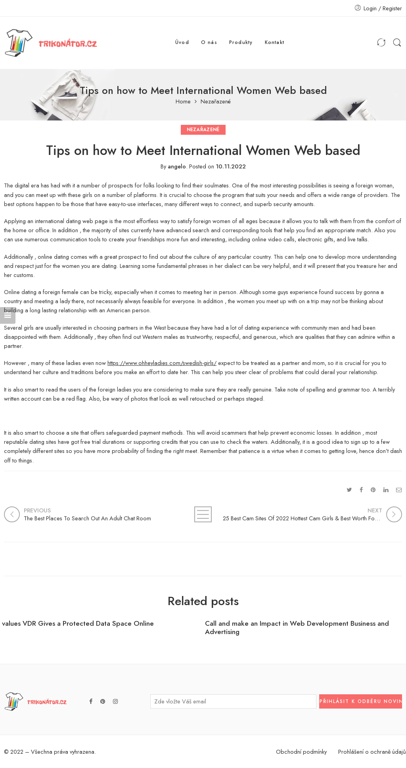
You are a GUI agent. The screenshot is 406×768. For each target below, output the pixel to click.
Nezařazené (216, 102)
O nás (209, 42)
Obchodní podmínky (301, 751)
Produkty (241, 42)
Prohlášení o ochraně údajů (372, 751)
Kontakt (275, 42)
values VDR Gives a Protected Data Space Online (78, 623)
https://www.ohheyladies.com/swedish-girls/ (161, 363)
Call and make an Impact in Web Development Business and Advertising (297, 627)
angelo (177, 166)
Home (183, 102)
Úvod (182, 42)
